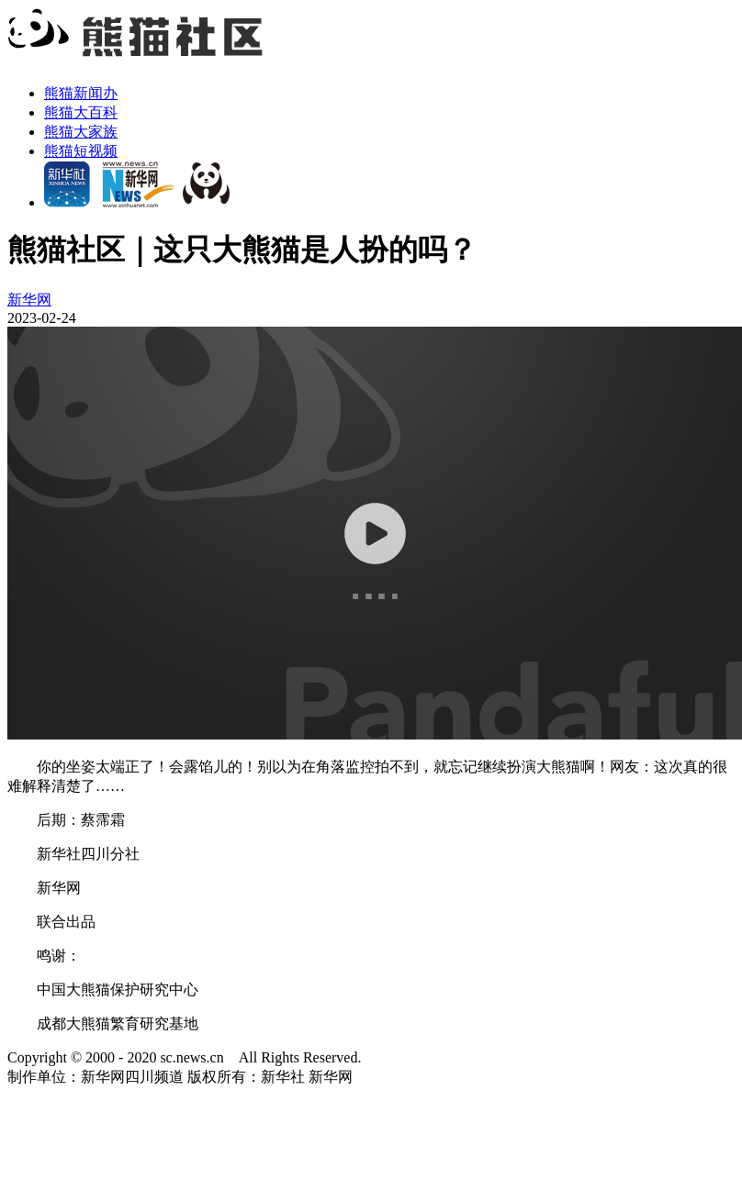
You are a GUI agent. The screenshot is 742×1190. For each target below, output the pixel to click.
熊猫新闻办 (81, 93)
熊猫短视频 (81, 151)
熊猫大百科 (81, 112)
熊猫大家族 (81, 131)
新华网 (29, 299)
